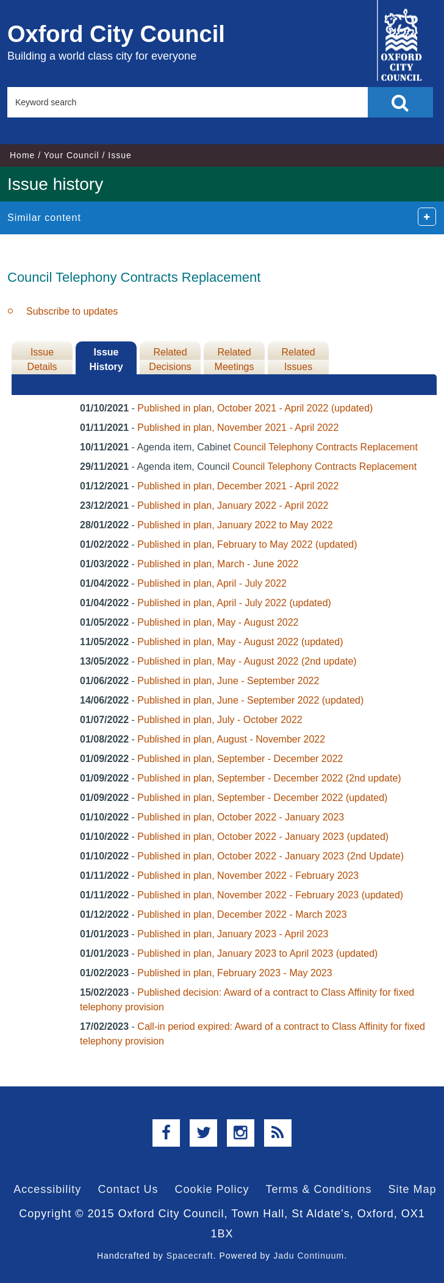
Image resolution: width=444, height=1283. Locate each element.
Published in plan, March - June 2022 (217, 564)
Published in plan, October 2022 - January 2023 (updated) (263, 836)
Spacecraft (190, 1255)
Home (22, 155)
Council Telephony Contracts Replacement (326, 447)
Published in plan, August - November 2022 (231, 739)
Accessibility (47, 1189)
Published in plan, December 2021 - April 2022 (237, 486)
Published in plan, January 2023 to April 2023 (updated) (257, 953)
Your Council (71, 155)
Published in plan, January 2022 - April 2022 (232, 505)
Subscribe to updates (72, 311)
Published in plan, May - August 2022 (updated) (240, 642)
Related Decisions (170, 359)
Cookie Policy (211, 1189)
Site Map (413, 1189)
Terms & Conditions (319, 1189)
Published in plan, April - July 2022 (212, 583)
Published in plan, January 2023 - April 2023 (232, 934)
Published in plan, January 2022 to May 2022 (234, 525)
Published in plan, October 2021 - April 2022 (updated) (255, 408)
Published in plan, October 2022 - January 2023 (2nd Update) (270, 856)
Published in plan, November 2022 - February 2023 (248, 875)
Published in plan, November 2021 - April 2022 (237, 427)
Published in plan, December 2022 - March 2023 (241, 914)
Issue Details (42, 359)
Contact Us (128, 1189)
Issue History (106, 359)
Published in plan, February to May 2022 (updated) (247, 544)
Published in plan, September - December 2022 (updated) (262, 797)
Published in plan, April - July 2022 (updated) (234, 603)
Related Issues (298, 359)
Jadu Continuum (308, 1255)
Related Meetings (234, 359)
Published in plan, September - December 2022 (240, 758)
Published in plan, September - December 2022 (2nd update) (269, 778)
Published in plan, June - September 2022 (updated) (250, 700)
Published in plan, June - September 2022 (228, 681)
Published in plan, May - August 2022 (217, 622)
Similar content (44, 217)
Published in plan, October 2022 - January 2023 (240, 817)
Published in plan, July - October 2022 (219, 720)
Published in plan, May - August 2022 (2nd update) (246, 661)
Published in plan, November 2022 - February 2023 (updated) (270, 895)
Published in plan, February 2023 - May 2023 (234, 973)
